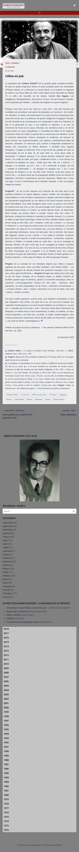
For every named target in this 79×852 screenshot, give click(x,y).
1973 (6, 825)
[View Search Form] (39, 13)
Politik (5, 572)
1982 (6, 786)
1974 (6, 821)
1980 (6, 795)
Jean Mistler (19, 399)
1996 (6, 725)
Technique (7, 593)
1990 (6, 751)
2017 (6, 633)
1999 (6, 712)
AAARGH (10, 618)
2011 (6, 659)
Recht (5, 579)
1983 (6, 782)
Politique (6, 576)
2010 (6, 664)
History (6, 537)
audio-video (8, 526)
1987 (6, 764)
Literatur (6, 554)
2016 (6, 637)
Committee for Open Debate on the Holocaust (26, 608)
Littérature (10, 67)
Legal (5, 540)
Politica (6, 565)
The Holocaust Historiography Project (23, 622)
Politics (6, 569)
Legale (5, 547)
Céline (9, 399)
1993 (6, 738)
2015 (6, 642)
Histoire (6, 533)
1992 (6, 742)
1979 (6, 799)
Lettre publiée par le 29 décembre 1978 (20, 414)
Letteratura (7, 551)
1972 (6, 830)
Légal (5, 544)
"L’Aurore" (25, 395)
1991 (6, 747)
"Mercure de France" (39, 395)
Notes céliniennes (58, 412)
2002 (6, 699)
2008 (6, 672)
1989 (6, 755)
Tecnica (6, 597)
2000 (6, 707)
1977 (6, 808)
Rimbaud (38, 399)
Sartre (48, 399)
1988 (6, 760)
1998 (6, 716)
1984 (6, 777)
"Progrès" (53, 395)
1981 (6, 790)
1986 (6, 769)
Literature (7, 558)
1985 (6, 773)
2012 (6, 655)
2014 (6, 646)
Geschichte (7, 530)
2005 (6, 685)
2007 (6, 677)
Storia (5, 583)
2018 (6, 629)
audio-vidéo (8, 523)
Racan (29, 399)
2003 (6, 694)
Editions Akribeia (14, 615)
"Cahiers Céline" (12, 395)
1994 (6, 734)
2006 (6, 681)
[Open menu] (74, 5)
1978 (6, 803)
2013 (6, 651)
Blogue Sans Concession (17, 611)
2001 (6, 703)
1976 (6, 812)
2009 (6, 668)
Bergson (63, 395)
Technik (6, 590)
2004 (6, 690)
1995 (6, 729)
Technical (7, 586)
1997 (6, 720)
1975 (6, 817)
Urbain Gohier (58, 399)
